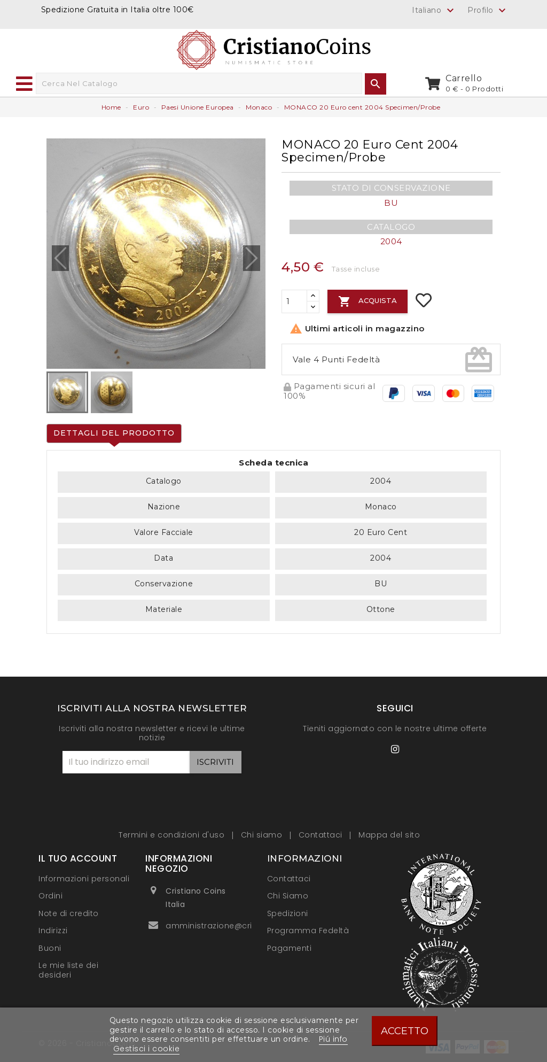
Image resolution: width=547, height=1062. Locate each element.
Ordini (50, 895)
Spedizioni (287, 913)
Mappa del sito (389, 835)
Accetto (404, 1031)
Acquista (367, 301)
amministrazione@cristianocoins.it (236, 925)
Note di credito (68, 913)
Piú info (333, 1039)
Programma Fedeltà (308, 930)
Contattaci (322, 835)
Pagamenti (289, 948)
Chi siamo (263, 835)
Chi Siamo (288, 895)
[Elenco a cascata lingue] (434, 10)
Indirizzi (53, 930)
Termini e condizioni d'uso (173, 835)
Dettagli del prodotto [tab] (114, 433)
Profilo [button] (488, 10)
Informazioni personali (83, 878)
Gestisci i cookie (146, 1048)
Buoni (49, 948)
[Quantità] (294, 301)
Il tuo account (77, 858)
